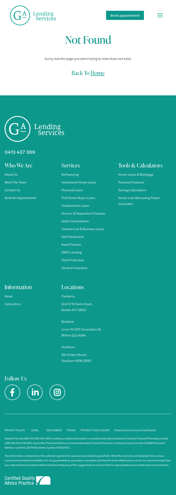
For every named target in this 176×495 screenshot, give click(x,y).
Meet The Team (15, 182)
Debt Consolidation (75, 221)
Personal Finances (131, 182)
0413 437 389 (20, 151)
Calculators (13, 303)
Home (97, 73)
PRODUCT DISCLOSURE (95, 430)
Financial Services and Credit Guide (135, 430)
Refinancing (70, 174)
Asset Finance (71, 244)
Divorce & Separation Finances (83, 213)
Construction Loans (75, 205)
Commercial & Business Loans (82, 228)
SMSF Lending (71, 252)
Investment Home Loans (78, 182)
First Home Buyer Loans (78, 197)
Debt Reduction (72, 236)
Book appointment (125, 15)
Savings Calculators (132, 190)
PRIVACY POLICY (15, 430)
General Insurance (74, 267)
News (8, 296)
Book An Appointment (20, 197)
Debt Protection (72, 260)
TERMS (71, 430)
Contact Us (12, 190)
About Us (11, 174)
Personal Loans (72, 190)
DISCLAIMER (54, 430)
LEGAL (35, 430)
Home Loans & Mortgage (136, 174)
